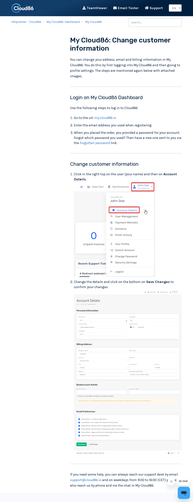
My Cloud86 (93, 22)
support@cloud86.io (85, 480)
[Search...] (155, 22)
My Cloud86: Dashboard (63, 22)
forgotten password (95, 143)
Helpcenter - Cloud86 (26, 22)
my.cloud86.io (105, 118)
